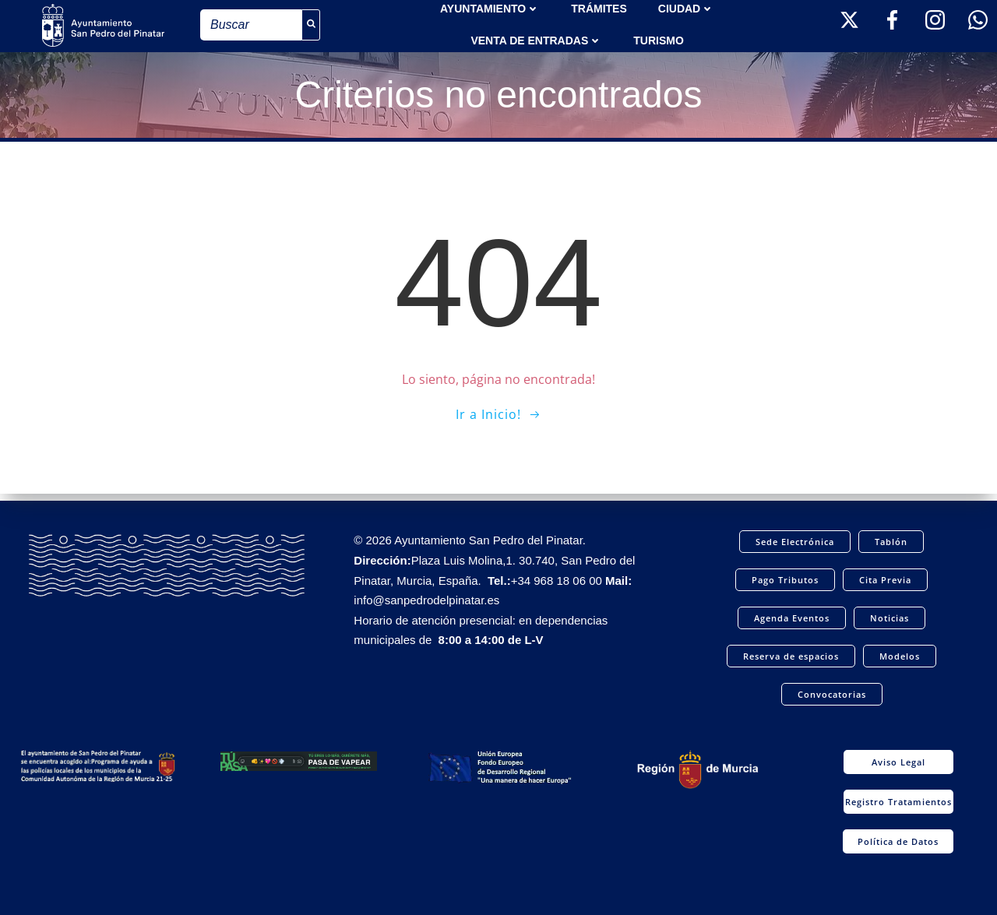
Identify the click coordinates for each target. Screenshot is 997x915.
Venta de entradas (536, 39)
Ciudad (686, 8)
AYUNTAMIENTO (490, 8)
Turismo (658, 39)
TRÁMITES (599, 8)
